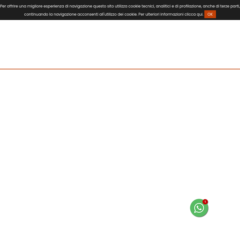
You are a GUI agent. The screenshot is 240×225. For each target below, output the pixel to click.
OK (210, 14)
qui (200, 14)
